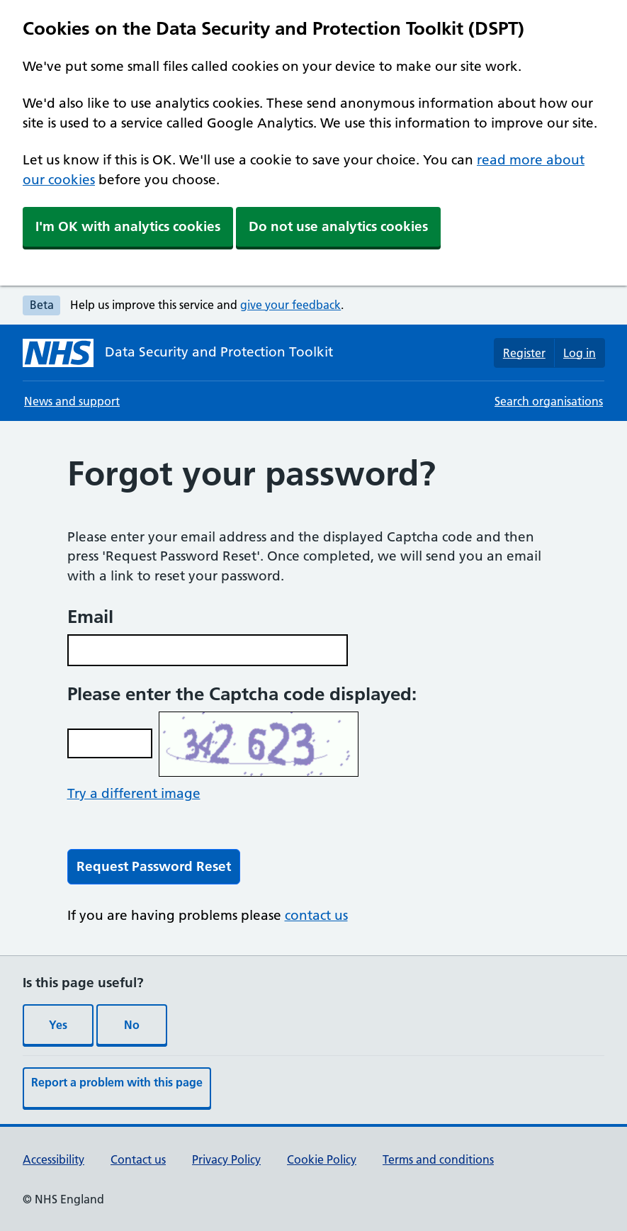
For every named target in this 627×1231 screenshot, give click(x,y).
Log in (579, 353)
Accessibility (53, 1159)
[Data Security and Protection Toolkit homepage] (178, 353)
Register (524, 353)
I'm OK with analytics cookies (127, 226)
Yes (58, 1025)
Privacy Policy (226, 1159)
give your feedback (290, 305)
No (132, 1025)
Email (90, 616)
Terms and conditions (438, 1159)
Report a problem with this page (117, 1082)
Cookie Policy (321, 1159)
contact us (316, 915)
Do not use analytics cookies (338, 226)
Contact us (138, 1159)
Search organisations (549, 401)
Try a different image (133, 793)
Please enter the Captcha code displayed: (242, 693)
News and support (72, 401)
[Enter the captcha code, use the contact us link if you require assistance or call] (109, 743)
